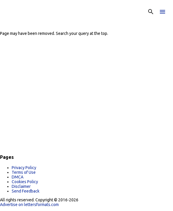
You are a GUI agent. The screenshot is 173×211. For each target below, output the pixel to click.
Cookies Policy (25, 181)
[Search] (150, 12)
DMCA (17, 177)
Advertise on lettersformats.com (29, 204)
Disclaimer (21, 186)
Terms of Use (24, 172)
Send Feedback (25, 191)
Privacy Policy (24, 167)
